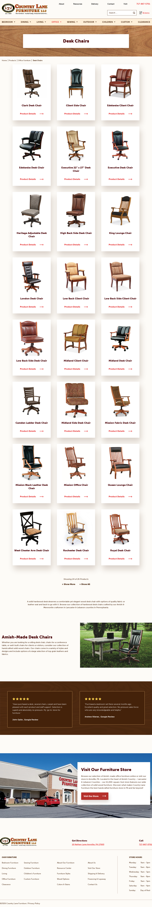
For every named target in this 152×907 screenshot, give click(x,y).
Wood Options (63, 879)
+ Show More (68, 584)
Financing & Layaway (97, 879)
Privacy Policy (34, 903)
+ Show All (84, 584)
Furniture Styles (63, 873)
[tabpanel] (39, 709)
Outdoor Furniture (32, 868)
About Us (92, 863)
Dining (24, 22)
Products (12, 60)
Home (4, 60)
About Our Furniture (65, 863)
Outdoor (88, 22)
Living (40, 22)
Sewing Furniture (31, 863)
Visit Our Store (91, 796)
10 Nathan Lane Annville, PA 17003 (88, 844)
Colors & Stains (63, 884)
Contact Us (92, 884)
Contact (110, 4)
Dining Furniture (9, 868)
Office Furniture (24, 60)
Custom (125, 22)
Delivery (94, 4)
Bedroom (7, 22)
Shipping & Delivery (96, 873)
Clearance (144, 22)
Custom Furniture (31, 879)
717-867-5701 (143, 4)
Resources (77, 4)
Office (55, 22)
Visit (125, 4)
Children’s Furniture (32, 873)
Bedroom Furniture (10, 863)
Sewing (71, 22)
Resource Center (64, 868)
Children (107, 22)
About (61, 4)
